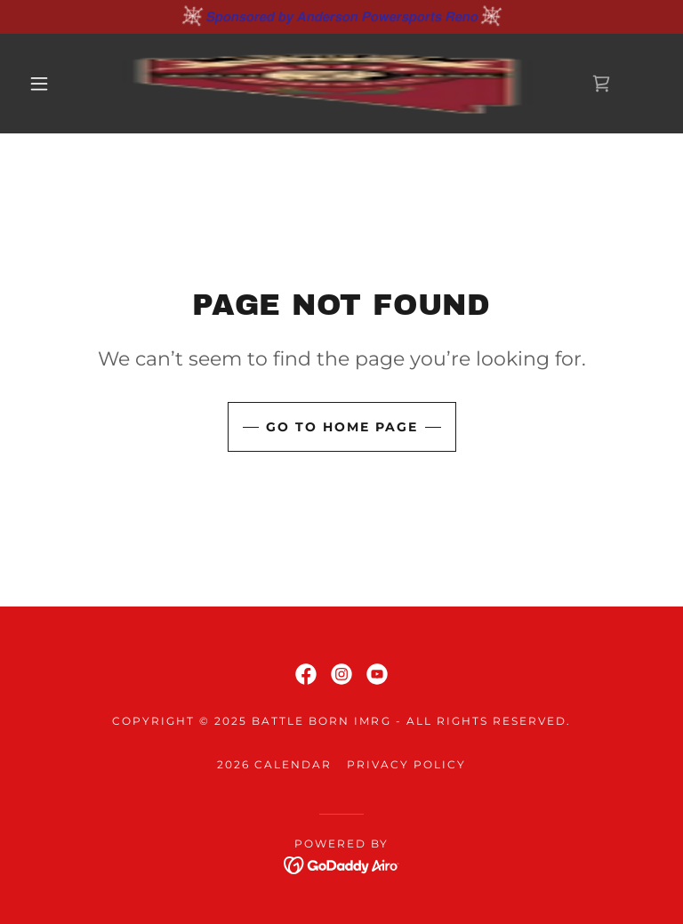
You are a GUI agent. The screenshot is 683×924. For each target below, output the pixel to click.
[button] (39, 83)
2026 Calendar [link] (274, 764)
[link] (327, 83)
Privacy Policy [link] (406, 764)
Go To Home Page (342, 427)
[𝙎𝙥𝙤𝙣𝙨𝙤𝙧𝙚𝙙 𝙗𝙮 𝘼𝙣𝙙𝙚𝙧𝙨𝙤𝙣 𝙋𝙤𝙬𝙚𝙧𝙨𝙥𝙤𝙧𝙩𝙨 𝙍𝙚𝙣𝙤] (341, 17)
